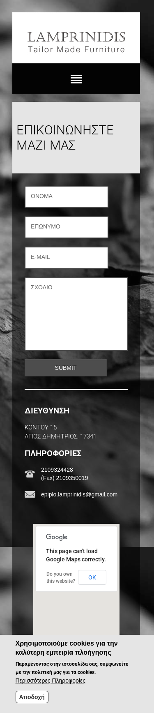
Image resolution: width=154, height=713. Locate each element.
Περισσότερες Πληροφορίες (50, 680)
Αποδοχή (32, 697)
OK (92, 577)
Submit (66, 368)
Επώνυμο (45, 226)
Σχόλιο (42, 287)
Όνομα (42, 196)
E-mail (40, 257)
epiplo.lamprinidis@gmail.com (79, 494)
